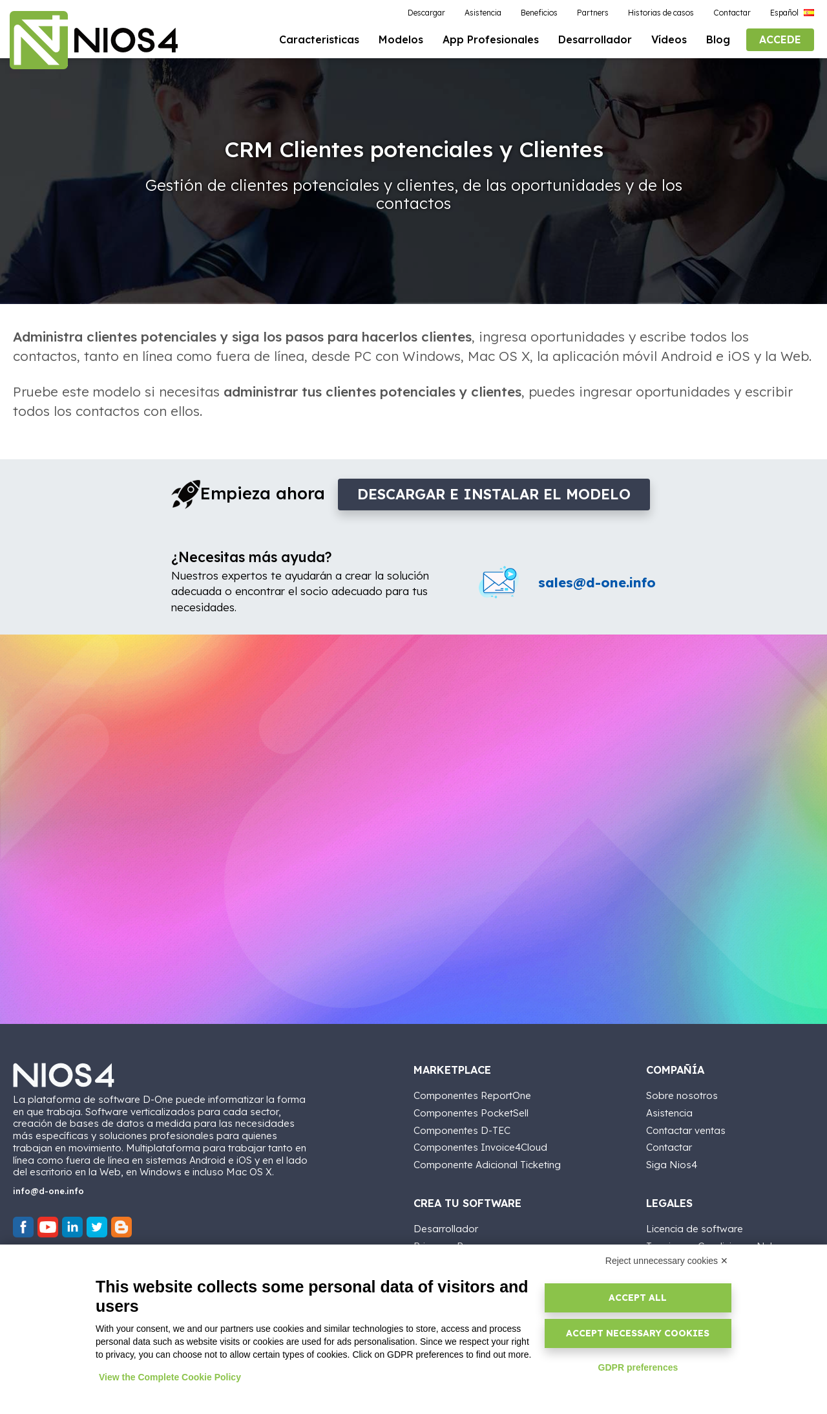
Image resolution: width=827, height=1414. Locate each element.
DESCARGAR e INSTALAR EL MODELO (494, 494)
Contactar (669, 1147)
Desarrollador (446, 1229)
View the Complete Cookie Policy (170, 1377)
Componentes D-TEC (462, 1130)
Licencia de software (694, 1229)
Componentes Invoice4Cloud (480, 1147)
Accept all (638, 1297)
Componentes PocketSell (471, 1113)
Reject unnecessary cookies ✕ (666, 1261)
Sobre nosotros (682, 1095)
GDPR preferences (638, 1367)
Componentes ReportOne (472, 1095)
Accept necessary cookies (637, 1333)
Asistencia (669, 1113)
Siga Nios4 (671, 1164)
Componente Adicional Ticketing (487, 1164)
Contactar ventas (686, 1130)
